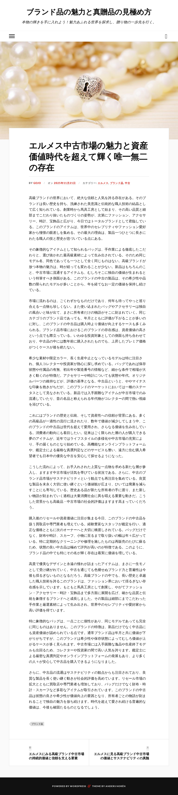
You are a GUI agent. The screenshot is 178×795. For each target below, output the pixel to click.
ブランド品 (116, 183)
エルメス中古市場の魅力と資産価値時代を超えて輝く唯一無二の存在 (88, 156)
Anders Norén (116, 786)
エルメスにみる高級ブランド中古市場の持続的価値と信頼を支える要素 (56, 756)
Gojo (37, 183)
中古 (127, 183)
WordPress (78, 786)
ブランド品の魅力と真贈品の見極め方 (88, 11)
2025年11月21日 (65, 183)
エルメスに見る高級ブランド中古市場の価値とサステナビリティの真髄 (121, 756)
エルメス (103, 183)
